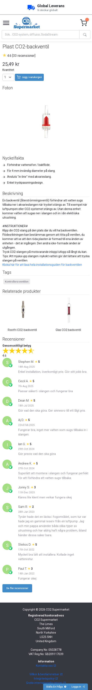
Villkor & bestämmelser (46, 674)
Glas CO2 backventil (68, 330)
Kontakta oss (46, 665)
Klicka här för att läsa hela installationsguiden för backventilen (42, 264)
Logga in (78, 686)
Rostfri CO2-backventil (22, 330)
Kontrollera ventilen (16, 281)
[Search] (41, 34)
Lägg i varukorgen (29, 77)
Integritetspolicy (46, 678)
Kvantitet (8, 69)
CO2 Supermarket (57, 609)
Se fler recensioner (17, 588)
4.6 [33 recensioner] (21, 56)
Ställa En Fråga (56, 686)
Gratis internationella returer (46, 682)
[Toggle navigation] (6, 23)
